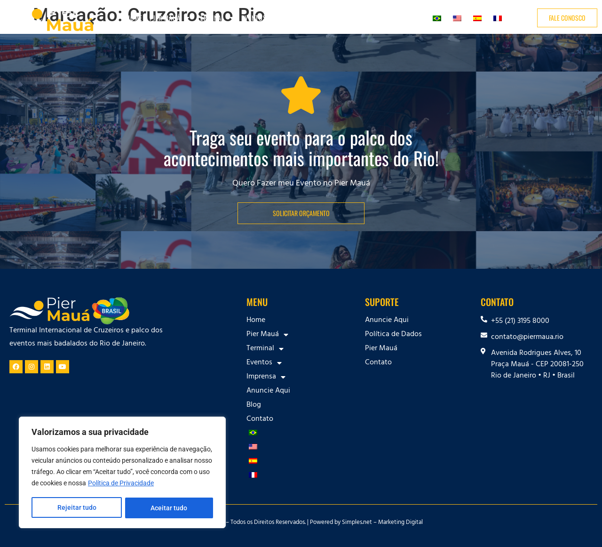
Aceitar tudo (169, 508)
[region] (122, 473)
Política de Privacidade (121, 484)
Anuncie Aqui (348, 18)
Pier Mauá (170, 18)
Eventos (258, 18)
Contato (410, 18)
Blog (383, 18)
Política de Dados (393, 334)
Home (134, 18)
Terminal (215, 18)
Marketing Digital (400, 523)
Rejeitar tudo (76, 508)
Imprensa (302, 18)
